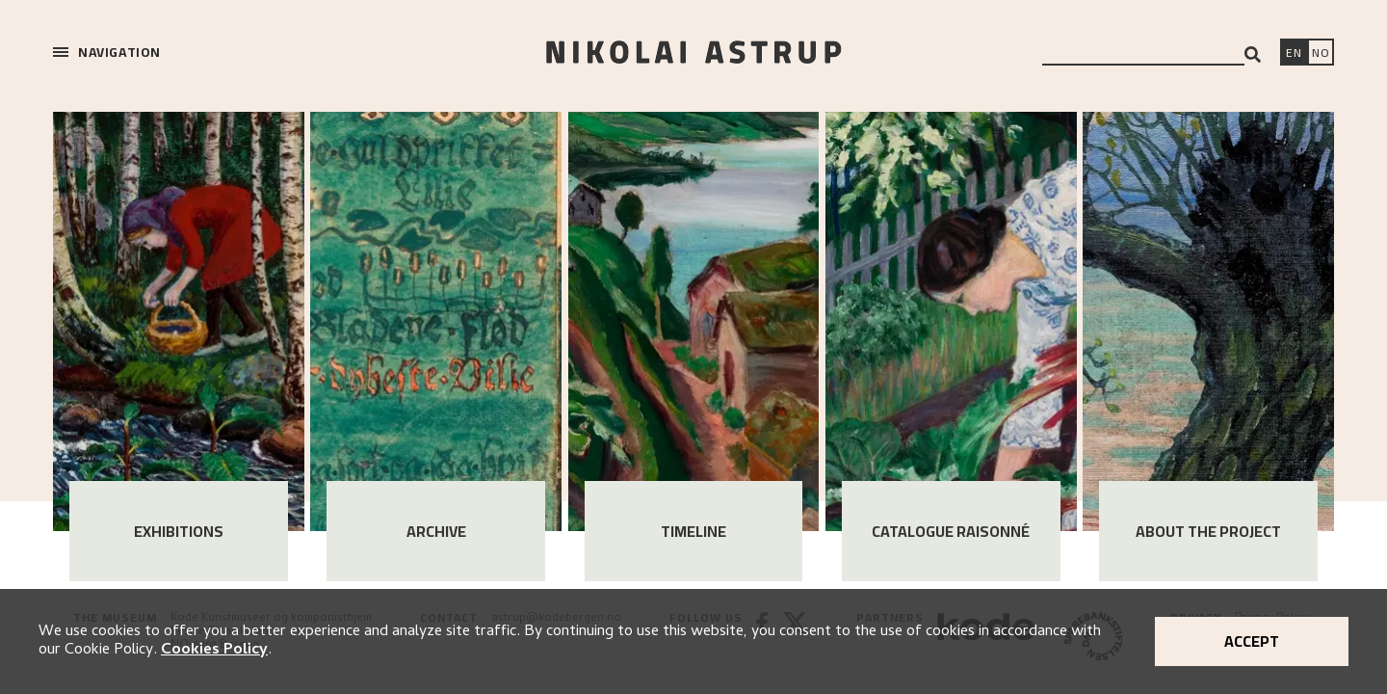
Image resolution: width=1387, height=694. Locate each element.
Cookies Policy (214, 650)
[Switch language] (1293, 54)
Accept (1251, 641)
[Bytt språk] (1320, 54)
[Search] (1252, 54)
